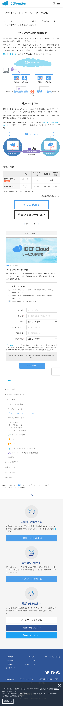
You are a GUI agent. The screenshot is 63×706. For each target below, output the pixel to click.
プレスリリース (31, 660)
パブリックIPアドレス (16, 418)
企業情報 (10, 657)
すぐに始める (31, 204)
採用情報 (10, 660)
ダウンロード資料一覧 (31, 579)
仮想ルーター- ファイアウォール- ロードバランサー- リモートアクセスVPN (17, 426)
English (10, 664)
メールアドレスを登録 (31, 620)
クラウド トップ (26, 485)
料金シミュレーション (31, 214)
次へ (37, 224)
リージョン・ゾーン (15, 409)
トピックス (31, 657)
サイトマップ (10, 668)
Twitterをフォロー (31, 635)
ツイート (8, 380)
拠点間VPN (12, 457)
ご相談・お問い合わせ (31, 538)
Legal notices (9, 679)
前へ (25, 224)
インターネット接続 (15, 404)
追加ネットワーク (9, 54)
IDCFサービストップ (8, 485)
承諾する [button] (8, 701)
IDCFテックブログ (52, 657)
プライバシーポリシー (27, 679)
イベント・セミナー (31, 664)
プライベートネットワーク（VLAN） (22, 413)
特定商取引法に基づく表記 (48, 679)
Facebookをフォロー (31, 628)
